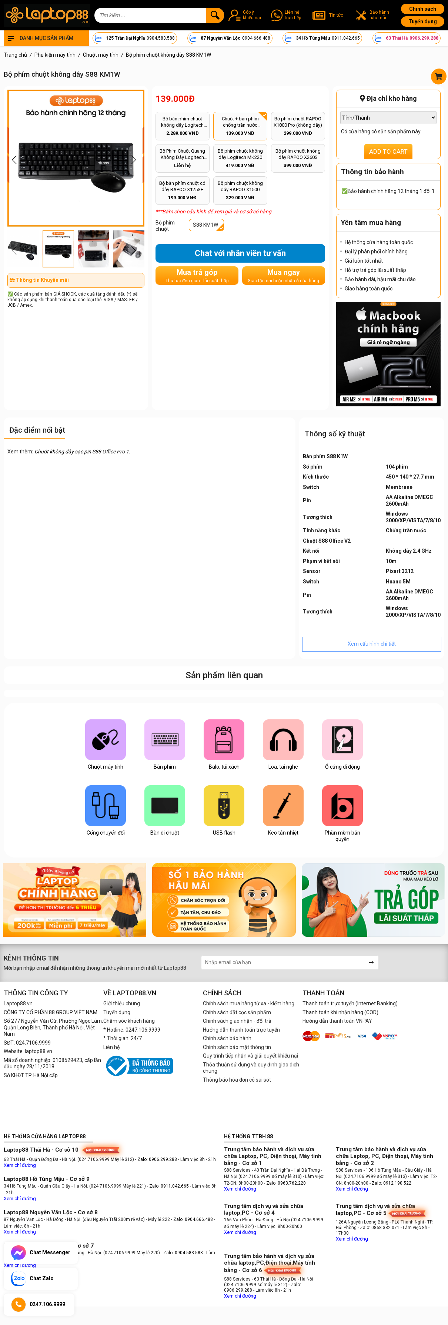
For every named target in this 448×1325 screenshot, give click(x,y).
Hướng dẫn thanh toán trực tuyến (241, 1030)
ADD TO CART (388, 151)
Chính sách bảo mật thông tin (237, 1047)
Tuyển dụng (422, 21)
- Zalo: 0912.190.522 (390, 1183)
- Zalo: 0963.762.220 (285, 1183)
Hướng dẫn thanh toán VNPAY (337, 1021)
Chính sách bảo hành (227, 1038)
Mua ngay (283, 276)
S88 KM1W (205, 225)
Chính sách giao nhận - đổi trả (237, 1021)
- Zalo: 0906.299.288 (156, 1159)
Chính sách (422, 9)
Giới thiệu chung (121, 1003)
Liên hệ (111, 1047)
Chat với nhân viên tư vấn (240, 253)
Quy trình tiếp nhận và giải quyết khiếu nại (250, 1056)
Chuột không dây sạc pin (62, 452)
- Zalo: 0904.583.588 (182, 1252)
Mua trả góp (197, 276)
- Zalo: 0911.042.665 (168, 1186)
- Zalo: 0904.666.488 (192, 1219)
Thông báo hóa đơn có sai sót (237, 1080)
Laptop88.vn (18, 1003)
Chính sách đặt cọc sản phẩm (237, 1012)
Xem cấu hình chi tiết (372, 644)
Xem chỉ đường (20, 1165)
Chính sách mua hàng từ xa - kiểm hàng (248, 1003)
